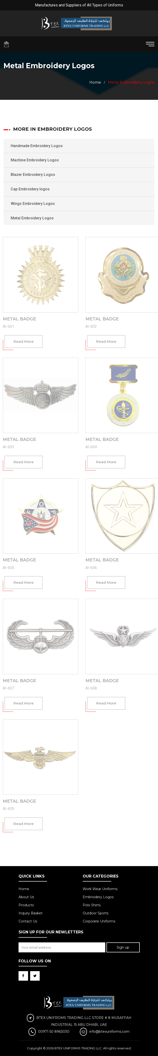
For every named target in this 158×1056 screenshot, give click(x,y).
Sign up (123, 947)
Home (95, 82)
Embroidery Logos (98, 897)
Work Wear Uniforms (100, 889)
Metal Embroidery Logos (32, 218)
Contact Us (28, 921)
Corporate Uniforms (99, 921)
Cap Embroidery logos (30, 189)
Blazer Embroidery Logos (33, 174)
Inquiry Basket (31, 913)
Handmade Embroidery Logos (37, 146)
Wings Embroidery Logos (33, 203)
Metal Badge (21, 319)
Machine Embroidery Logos (35, 160)
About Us (26, 897)
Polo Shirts (92, 905)
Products (26, 905)
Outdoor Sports (95, 913)
